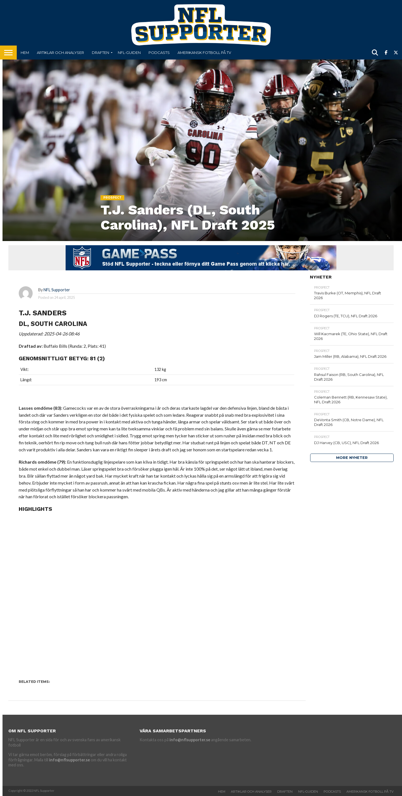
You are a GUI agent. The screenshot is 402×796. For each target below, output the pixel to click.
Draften (100, 52)
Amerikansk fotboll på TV (204, 52)
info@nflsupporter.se (69, 759)
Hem (25, 52)
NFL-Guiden (129, 52)
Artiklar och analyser (60, 52)
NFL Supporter (57, 289)
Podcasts (159, 52)
